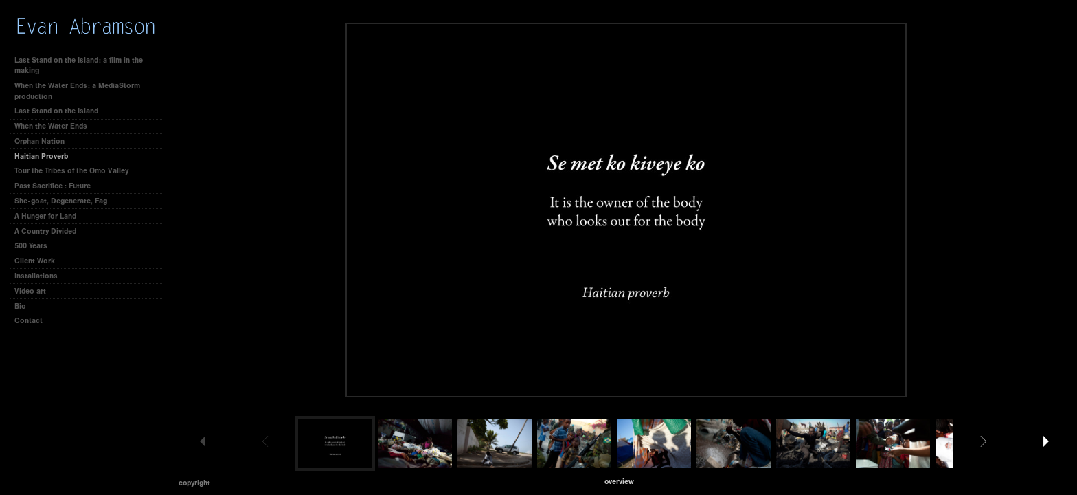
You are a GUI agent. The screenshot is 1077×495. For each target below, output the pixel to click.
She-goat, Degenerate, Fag (60, 201)
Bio (20, 306)
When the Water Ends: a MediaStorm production (77, 91)
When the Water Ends (50, 126)
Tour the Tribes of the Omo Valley (71, 170)
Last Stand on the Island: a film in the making (78, 66)
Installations (36, 276)
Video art (30, 291)
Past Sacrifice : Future (52, 186)
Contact (28, 320)
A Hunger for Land (45, 216)
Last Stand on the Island (56, 111)
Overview (619, 481)
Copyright (194, 482)
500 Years (30, 245)
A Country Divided (45, 231)
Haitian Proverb (41, 156)
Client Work (39, 260)
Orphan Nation (39, 141)
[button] (619, 481)
